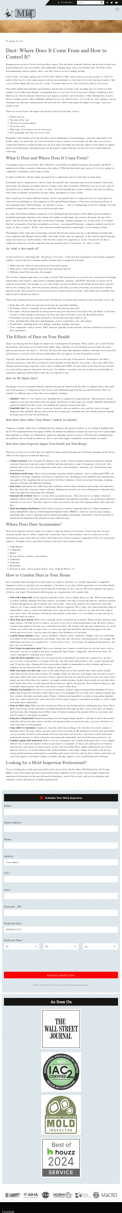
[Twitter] (111, 3)
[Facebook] (107, 3)
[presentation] (24, 979)
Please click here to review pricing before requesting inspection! (61, 1002)
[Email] (116, 3)
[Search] (102, 3)
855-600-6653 (70, 3)
